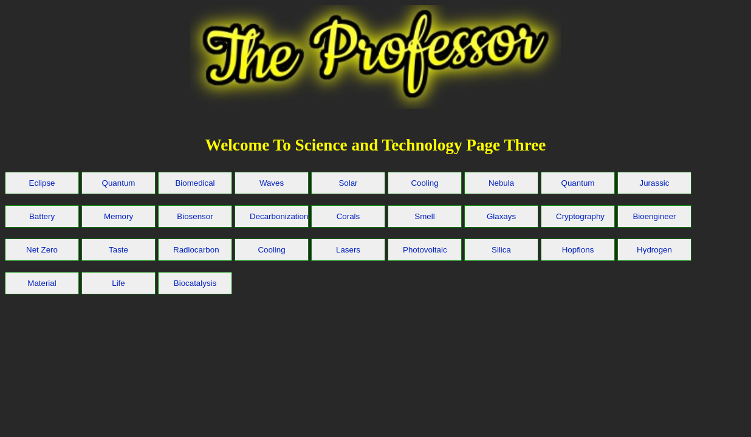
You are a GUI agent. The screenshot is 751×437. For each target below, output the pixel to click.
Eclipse (42, 183)
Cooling (424, 183)
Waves (271, 183)
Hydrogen (654, 249)
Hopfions (578, 249)
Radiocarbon (196, 249)
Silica (501, 249)
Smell (424, 216)
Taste (118, 249)
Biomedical (194, 183)
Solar (347, 183)
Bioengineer (654, 216)
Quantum (118, 183)
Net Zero (42, 249)
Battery (42, 216)
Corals (348, 216)
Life (118, 283)
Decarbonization (279, 216)
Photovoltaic (425, 249)
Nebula (501, 183)
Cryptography (580, 216)
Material (41, 283)
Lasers (348, 249)
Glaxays (501, 216)
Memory (118, 216)
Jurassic (655, 183)
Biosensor (195, 216)
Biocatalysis (195, 283)
